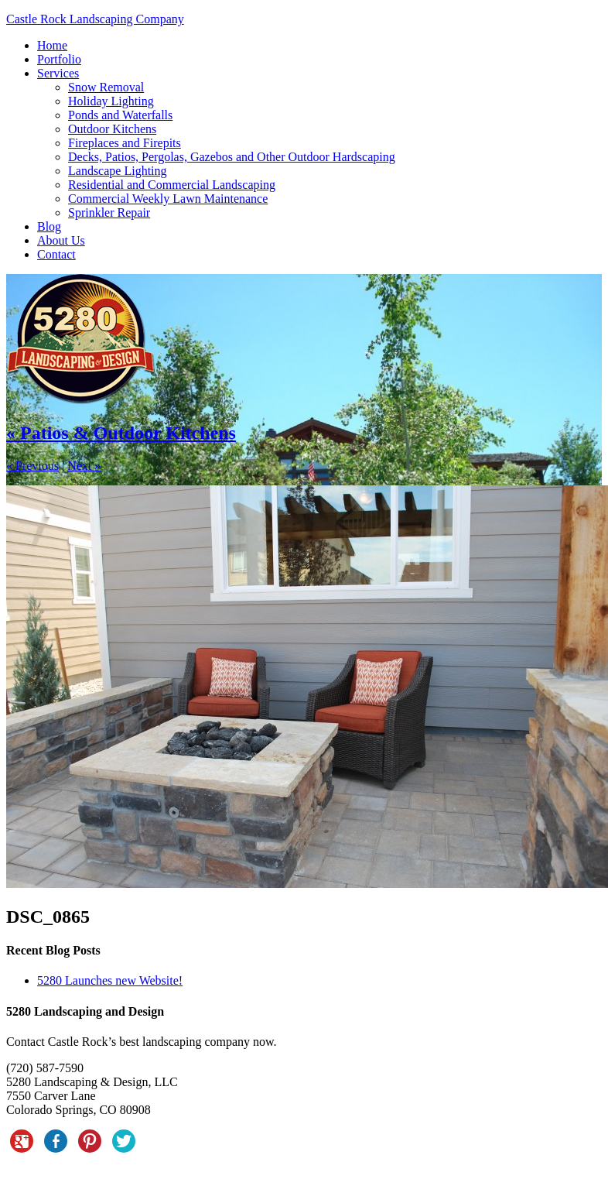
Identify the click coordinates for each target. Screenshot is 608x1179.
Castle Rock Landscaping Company (95, 19)
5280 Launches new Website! (110, 980)
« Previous (32, 465)
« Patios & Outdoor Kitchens (121, 433)
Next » (84, 465)
